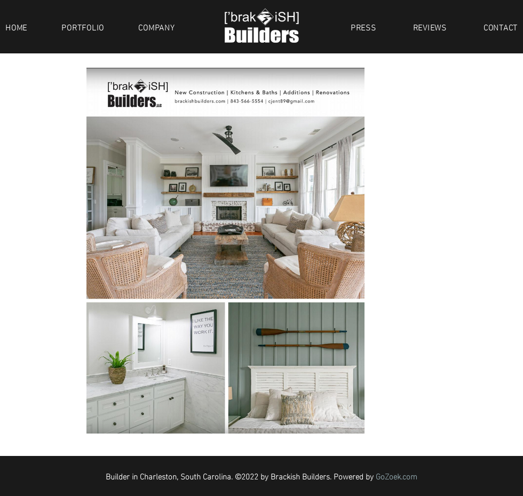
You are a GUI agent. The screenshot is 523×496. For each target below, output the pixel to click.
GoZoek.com (396, 475)
